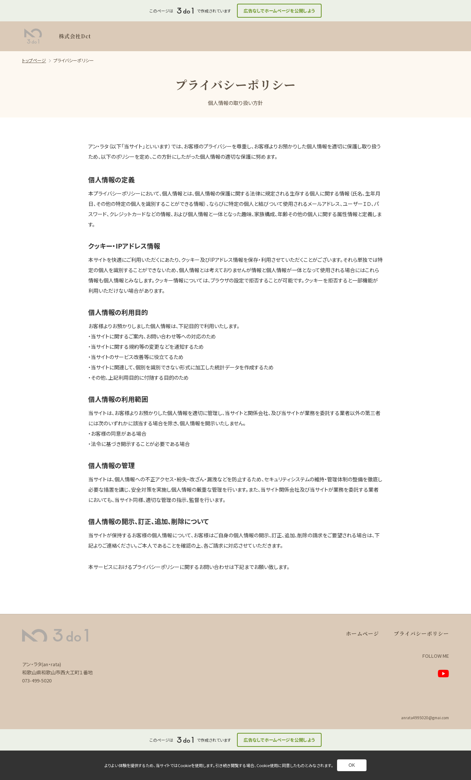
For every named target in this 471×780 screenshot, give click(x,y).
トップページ (34, 60)
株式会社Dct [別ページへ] (75, 36)
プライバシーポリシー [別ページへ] (421, 633)
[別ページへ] (443, 673)
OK (351, 765)
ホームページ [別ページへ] (362, 633)
